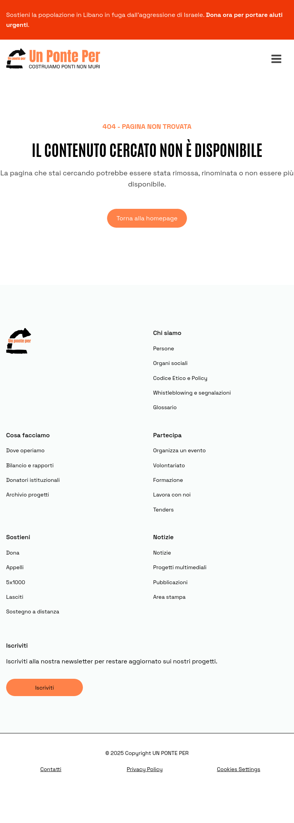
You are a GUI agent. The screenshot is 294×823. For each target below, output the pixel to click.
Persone (163, 348)
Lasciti (14, 596)
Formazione (168, 479)
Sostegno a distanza (32, 611)
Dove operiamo (25, 450)
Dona (13, 552)
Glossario (165, 407)
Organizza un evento (179, 450)
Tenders (163, 509)
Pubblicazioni (170, 582)
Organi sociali (170, 363)
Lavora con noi (172, 494)
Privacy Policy (145, 769)
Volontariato (169, 465)
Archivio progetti (27, 494)
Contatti (50, 769)
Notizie (162, 552)
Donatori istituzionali (33, 479)
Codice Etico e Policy (180, 378)
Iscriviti (44, 687)
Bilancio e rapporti (30, 465)
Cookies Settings (238, 769)
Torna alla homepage (146, 218)
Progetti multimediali (179, 567)
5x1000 (15, 582)
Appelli (14, 567)
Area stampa (169, 596)
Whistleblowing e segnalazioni (192, 392)
